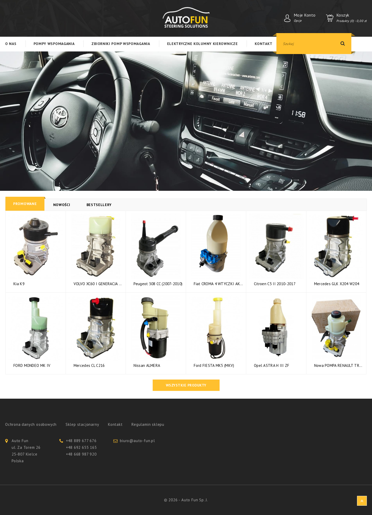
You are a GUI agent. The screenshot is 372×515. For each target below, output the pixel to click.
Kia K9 (19, 284)
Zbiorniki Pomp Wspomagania (120, 43)
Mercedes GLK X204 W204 (336, 284)
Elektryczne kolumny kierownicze (202, 43)
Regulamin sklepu (147, 424)
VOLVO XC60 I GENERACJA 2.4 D (98, 284)
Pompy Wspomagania (54, 43)
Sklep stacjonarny (82, 424)
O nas (11, 43)
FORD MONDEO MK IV (31, 365)
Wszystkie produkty (186, 385)
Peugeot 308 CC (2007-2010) (158, 284)
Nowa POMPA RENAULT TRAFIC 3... (339, 365)
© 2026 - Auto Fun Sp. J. (186, 499)
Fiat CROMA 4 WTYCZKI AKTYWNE (218, 284)
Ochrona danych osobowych (31, 424)
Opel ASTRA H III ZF (271, 365)
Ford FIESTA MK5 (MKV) (214, 365)
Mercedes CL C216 (89, 365)
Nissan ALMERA (147, 365)
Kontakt (263, 43)
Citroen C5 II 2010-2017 (275, 284)
